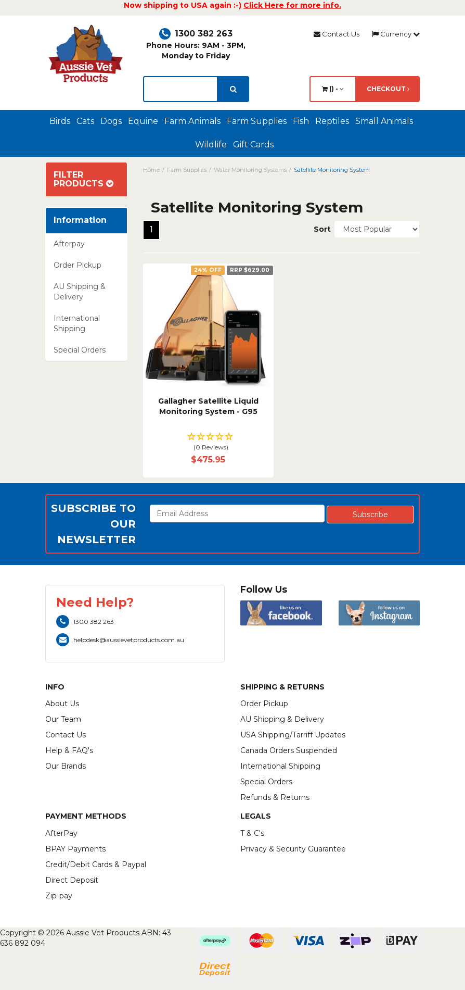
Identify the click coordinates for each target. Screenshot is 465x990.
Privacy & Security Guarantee (293, 849)
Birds (59, 121)
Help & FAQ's (69, 750)
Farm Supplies (257, 121)
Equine (143, 121)
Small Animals (384, 121)
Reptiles (332, 121)
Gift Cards (253, 144)
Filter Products (83, 179)
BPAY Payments (75, 849)
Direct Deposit (71, 880)
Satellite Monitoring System (332, 169)
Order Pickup (77, 265)
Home (151, 169)
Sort (320, 229)
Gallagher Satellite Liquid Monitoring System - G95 (208, 406)
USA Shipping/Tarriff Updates (292, 735)
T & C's (252, 833)
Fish (301, 121)
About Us (62, 703)
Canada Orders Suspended (288, 750)
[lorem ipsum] (180, 89)
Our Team (63, 719)
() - (333, 89)
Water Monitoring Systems (250, 169)
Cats (85, 121)
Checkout (388, 89)
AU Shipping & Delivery (80, 292)
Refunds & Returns (274, 797)
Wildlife (211, 144)
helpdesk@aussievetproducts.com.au (120, 640)
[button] (208, 442)
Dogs (111, 121)
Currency (396, 34)
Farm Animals (192, 121)
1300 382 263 (195, 34)
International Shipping (77, 323)
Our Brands (65, 766)
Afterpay (69, 243)
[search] (233, 89)
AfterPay (61, 833)
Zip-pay (58, 895)
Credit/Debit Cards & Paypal (95, 864)
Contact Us (336, 34)
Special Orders (80, 350)
